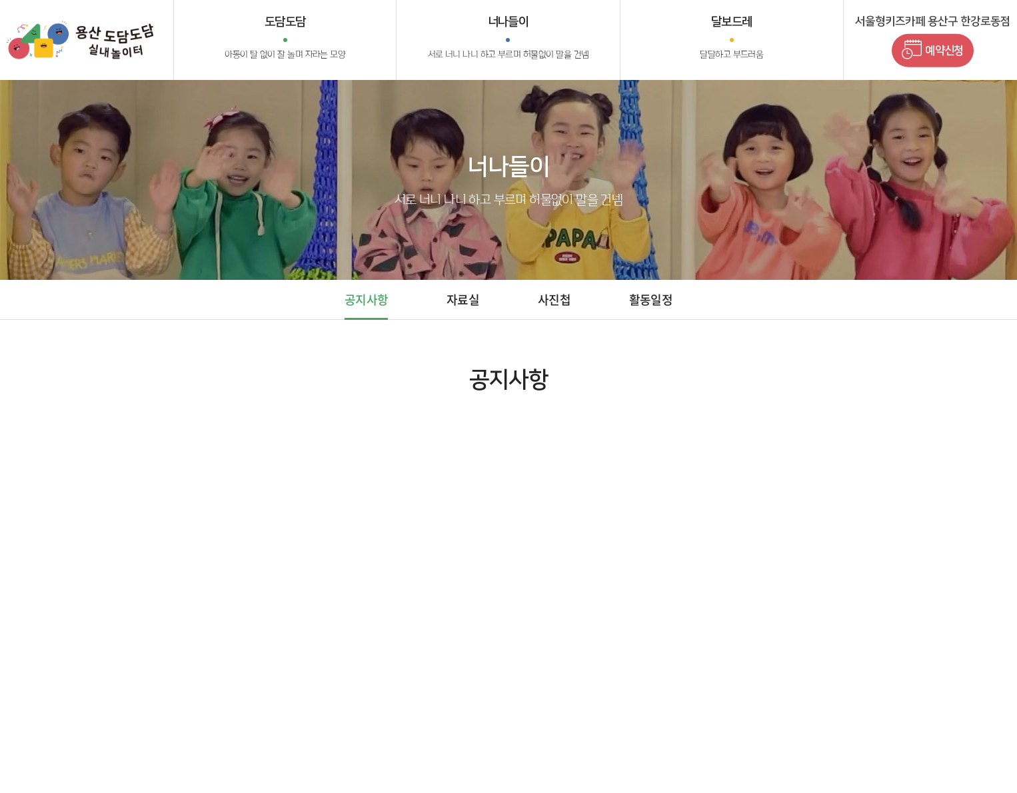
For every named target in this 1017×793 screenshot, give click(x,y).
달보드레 (731, 38)
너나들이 (508, 38)
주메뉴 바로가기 (0, 0)
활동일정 (650, 300)
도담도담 (285, 38)
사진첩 (554, 300)
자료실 (463, 300)
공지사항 (366, 300)
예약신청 (933, 49)
